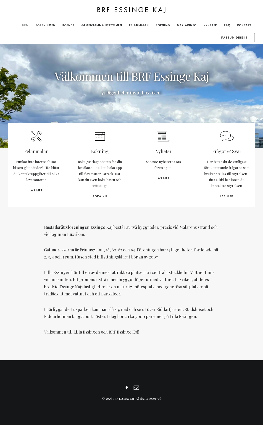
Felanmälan (139, 25)
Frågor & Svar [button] (226, 151)
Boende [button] (68, 25)
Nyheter (210, 25)
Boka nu (99, 196)
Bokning (163, 25)
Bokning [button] (100, 151)
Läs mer (36, 190)
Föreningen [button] (45, 25)
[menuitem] (27, 25)
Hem (25, 25)
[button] (36, 139)
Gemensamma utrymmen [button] (101, 25)
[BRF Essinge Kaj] (131, 9)
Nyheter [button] (163, 151)
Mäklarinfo (187, 25)
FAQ (227, 25)
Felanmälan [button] (36, 151)
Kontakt (244, 25)
